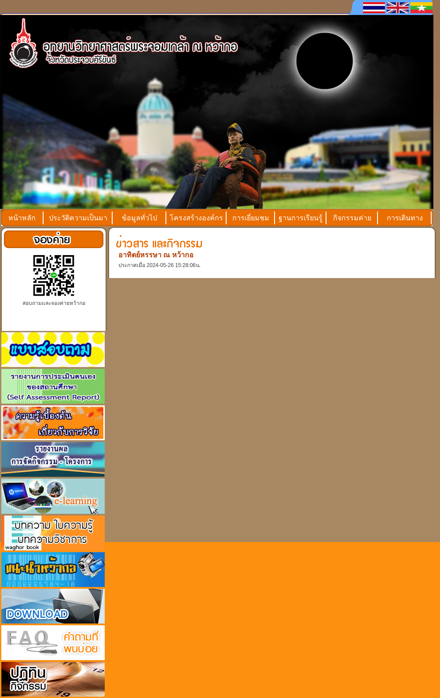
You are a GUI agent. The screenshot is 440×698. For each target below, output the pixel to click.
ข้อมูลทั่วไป (139, 218)
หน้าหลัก (22, 218)
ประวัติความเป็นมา (78, 218)
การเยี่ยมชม (250, 218)
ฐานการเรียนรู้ (301, 218)
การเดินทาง (405, 218)
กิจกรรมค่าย (352, 218)
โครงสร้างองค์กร (196, 218)
